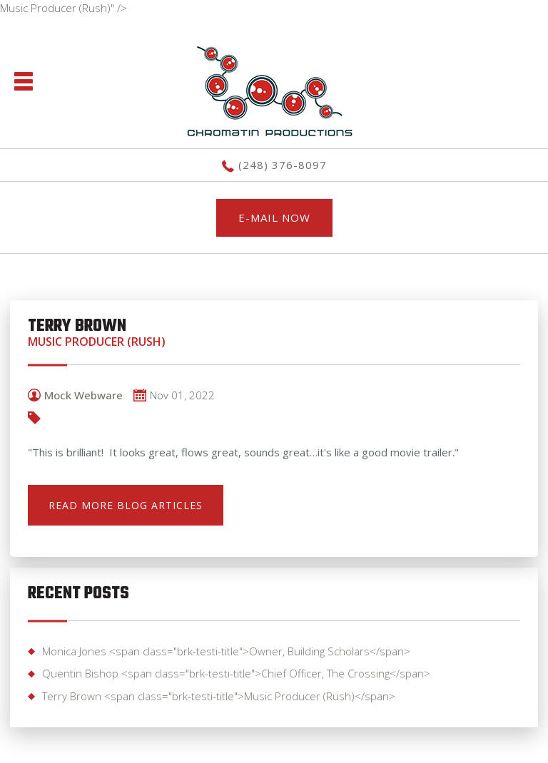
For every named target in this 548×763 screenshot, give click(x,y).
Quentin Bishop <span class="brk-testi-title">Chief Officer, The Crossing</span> (236, 673)
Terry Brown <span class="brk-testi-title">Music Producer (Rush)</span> (218, 696)
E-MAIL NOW (274, 217)
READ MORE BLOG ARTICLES (126, 505)
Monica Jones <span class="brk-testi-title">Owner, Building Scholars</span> (226, 651)
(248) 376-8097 (282, 165)
